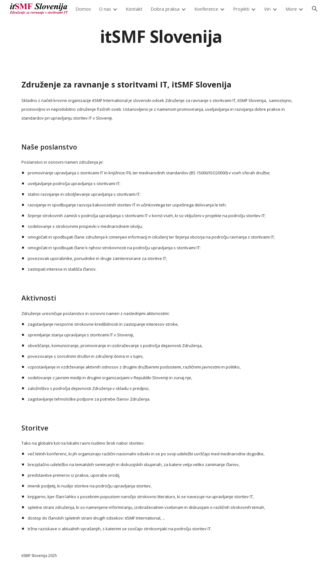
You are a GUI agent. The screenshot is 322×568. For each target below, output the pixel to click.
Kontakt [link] (134, 9)
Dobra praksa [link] (165, 9)
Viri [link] (267, 9)
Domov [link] (83, 9)
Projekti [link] (241, 9)
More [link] (291, 9)
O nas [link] (105, 9)
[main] (160, 36)
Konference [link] (206, 9)
